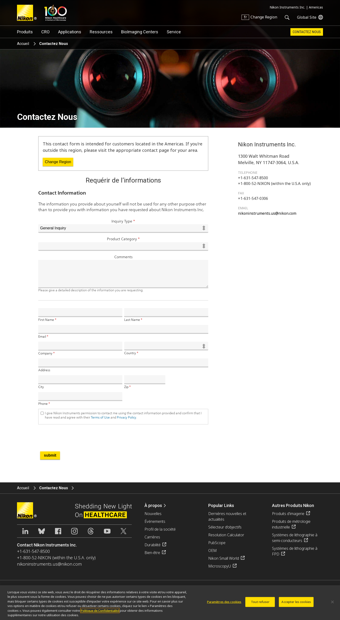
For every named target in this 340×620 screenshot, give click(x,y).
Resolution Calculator (226, 534)
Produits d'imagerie (288, 513)
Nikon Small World (223, 558)
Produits (25, 31)
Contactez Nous (307, 32)
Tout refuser (260, 604)
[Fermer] (332, 604)
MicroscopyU (219, 566)
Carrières (152, 537)
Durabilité (152, 544)
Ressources (101, 31)
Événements (154, 521)
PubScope (216, 542)
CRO (45, 31)
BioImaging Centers (139, 31)
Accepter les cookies (296, 604)
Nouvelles (153, 513)
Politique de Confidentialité (100, 613)
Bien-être (152, 552)
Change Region (58, 162)
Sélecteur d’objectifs (225, 527)
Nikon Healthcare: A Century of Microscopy (55, 13)
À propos (153, 505)
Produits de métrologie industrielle (291, 524)
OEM (212, 550)
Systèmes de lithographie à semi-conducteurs (294, 537)
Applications (69, 31)
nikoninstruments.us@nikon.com (267, 213)
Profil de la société (160, 529)
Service (174, 31)
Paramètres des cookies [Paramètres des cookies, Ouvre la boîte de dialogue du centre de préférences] (224, 604)
